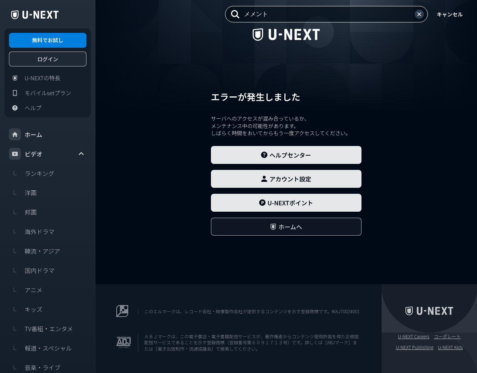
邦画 (23, 212)
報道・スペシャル (40, 348)
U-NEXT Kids (450, 347)
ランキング (31, 173)
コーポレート (447, 336)
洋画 (23, 193)
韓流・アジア (34, 251)
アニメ (25, 290)
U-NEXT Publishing (414, 347)
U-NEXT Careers (414, 336)
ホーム (25, 134)
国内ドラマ (31, 270)
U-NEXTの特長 (34, 78)
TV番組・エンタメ (41, 329)
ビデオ (47, 154)
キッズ (25, 309)
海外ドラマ (31, 231)
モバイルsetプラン (40, 93)
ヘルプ (25, 108)
